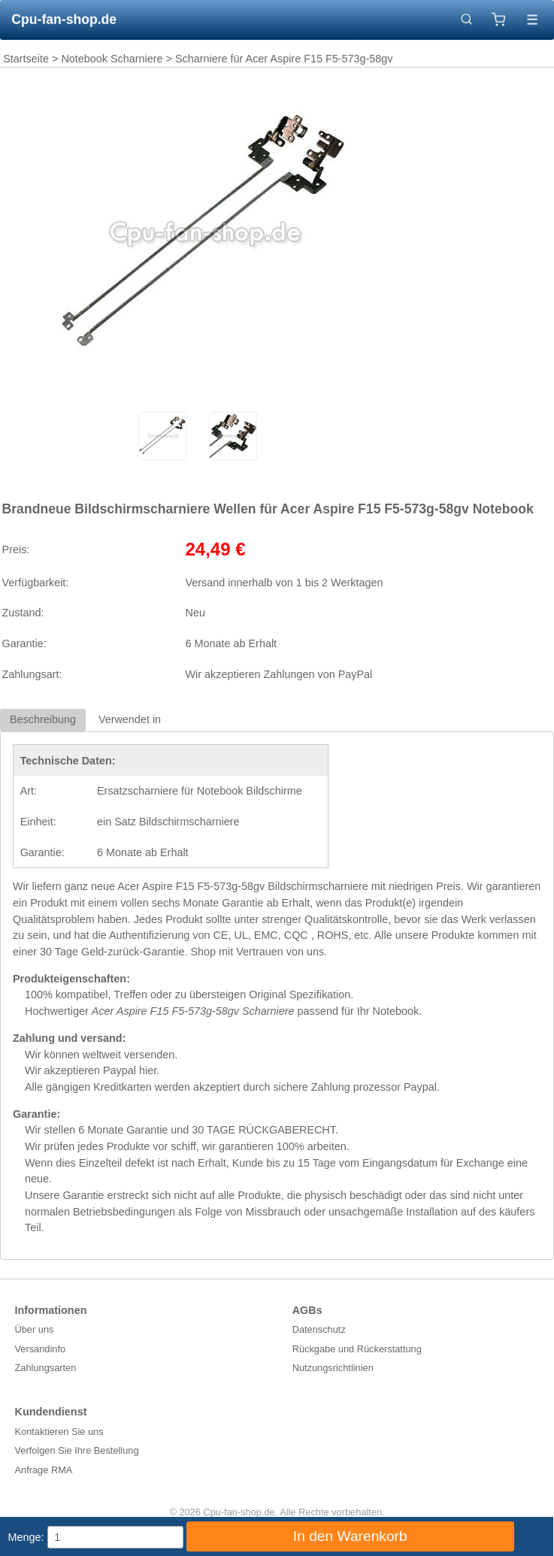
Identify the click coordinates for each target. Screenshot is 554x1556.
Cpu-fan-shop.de (64, 19)
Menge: (26, 1537)
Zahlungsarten (46, 1367)
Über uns (34, 1329)
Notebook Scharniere (111, 59)
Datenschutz (319, 1329)
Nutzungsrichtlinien (333, 1367)
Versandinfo (40, 1349)
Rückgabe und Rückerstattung (357, 1349)
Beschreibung (43, 719)
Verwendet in (129, 719)
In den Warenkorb (350, 1536)
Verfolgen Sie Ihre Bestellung (77, 1450)
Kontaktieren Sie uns (59, 1431)
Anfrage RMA (44, 1470)
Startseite (26, 59)
